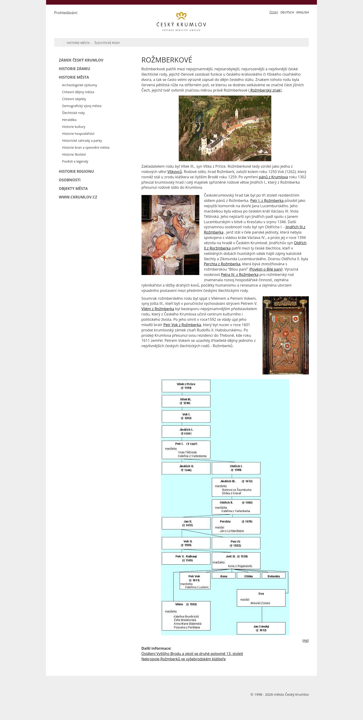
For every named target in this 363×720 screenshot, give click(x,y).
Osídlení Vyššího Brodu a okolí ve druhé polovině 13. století (192, 653)
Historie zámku (74, 68)
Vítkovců (174, 171)
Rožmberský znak (264, 90)
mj (305, 640)
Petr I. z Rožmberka (267, 200)
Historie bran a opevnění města (86, 147)
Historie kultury (73, 126)
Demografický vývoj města (81, 106)
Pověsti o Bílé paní (266, 269)
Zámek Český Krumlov (81, 60)
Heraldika (69, 119)
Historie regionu (76, 171)
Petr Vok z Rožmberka (182, 324)
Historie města (78, 43)
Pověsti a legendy (75, 161)
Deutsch (287, 12)
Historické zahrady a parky (82, 140)
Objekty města (73, 188)
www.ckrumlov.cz (78, 197)
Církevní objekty (74, 99)
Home (59, 42)
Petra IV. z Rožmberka (239, 274)
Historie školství (74, 154)
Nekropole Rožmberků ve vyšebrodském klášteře (183, 658)
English (302, 12)
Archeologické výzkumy (79, 85)
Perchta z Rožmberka (222, 263)
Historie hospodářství (78, 133)
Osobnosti (70, 179)
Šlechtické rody (107, 43)
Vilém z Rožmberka (157, 308)
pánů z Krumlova (273, 176)
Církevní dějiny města (78, 92)
